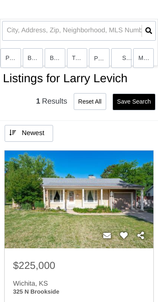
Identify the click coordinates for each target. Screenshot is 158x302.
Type (78, 58)
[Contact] (107, 235)
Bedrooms (35, 58)
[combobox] (7, 31)
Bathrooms (57, 58)
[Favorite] (123, 235)
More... (146, 58)
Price (12, 58)
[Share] (140, 235)
